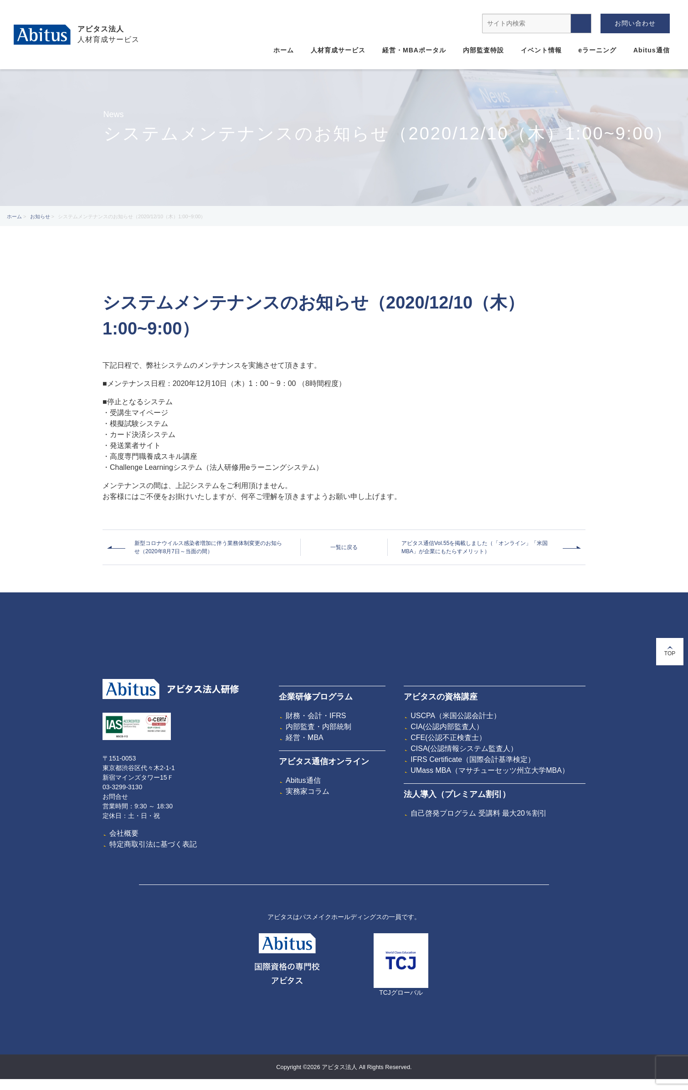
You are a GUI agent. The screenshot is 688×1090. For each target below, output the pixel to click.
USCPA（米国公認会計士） (456, 716)
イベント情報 (541, 50)
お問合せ (115, 796)
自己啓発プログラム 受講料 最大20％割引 (479, 813)
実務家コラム (307, 791)
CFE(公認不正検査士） (448, 737)
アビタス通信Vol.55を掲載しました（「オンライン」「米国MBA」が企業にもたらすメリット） (474, 547)
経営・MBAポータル (414, 50)
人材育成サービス (338, 50)
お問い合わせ (635, 23)
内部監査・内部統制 (318, 726)
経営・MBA (304, 737)
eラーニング (597, 50)
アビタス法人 (100, 29)
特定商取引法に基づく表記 (153, 844)
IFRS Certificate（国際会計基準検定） (473, 759)
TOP (669, 651)
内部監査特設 (483, 50)
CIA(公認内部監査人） (447, 726)
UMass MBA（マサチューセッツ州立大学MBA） (490, 770)
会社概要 (124, 833)
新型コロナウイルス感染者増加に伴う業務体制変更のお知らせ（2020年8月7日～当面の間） (208, 547)
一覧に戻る (344, 547)
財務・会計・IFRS (316, 716)
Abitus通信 (651, 50)
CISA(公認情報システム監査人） (464, 748)
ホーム (283, 50)
